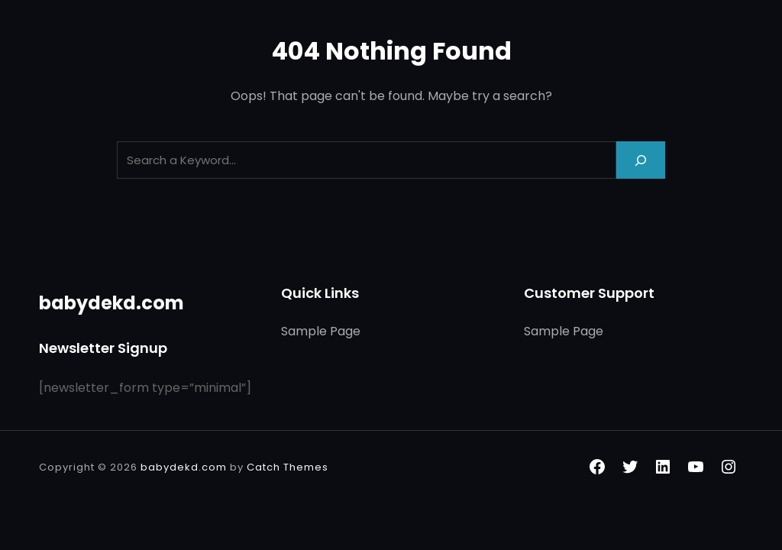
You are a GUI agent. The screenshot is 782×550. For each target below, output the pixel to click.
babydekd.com (111, 302)
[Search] (640, 160)
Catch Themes (287, 467)
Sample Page (320, 331)
